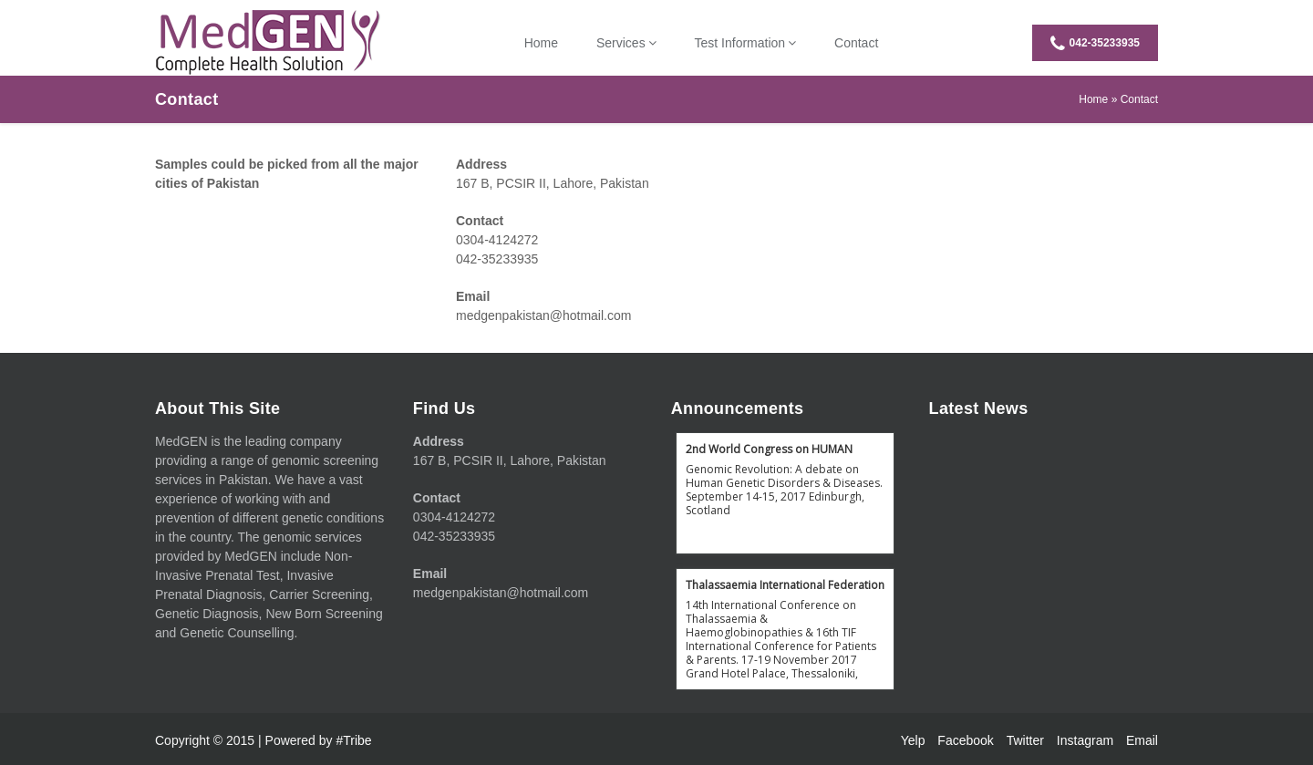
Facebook (965, 740)
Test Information (740, 43)
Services (621, 43)
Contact (856, 43)
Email (1142, 740)
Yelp (913, 740)
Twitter (1025, 740)
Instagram (1085, 740)
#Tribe (353, 740)
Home (541, 43)
